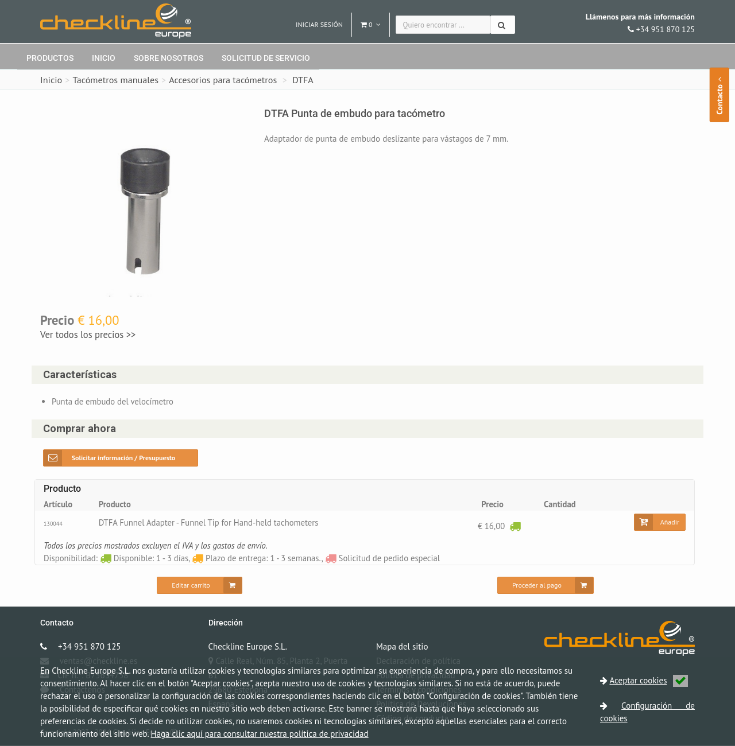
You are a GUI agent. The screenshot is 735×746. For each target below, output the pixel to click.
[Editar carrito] (199, 586)
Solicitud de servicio (266, 58)
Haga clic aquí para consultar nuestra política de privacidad (260, 733)
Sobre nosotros (168, 58)
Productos (50, 58)
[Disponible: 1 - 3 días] (515, 525)
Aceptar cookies (649, 680)
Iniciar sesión (319, 24)
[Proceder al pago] (545, 586)
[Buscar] (502, 24)
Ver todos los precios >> (88, 334)
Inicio (103, 58)
